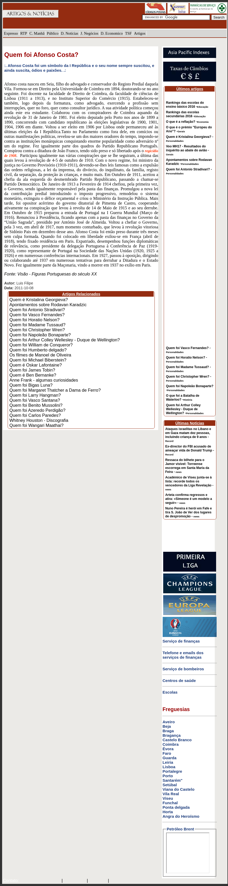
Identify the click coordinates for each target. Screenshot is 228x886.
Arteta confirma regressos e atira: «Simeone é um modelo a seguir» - (188, 499)
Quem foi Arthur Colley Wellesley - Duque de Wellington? (64, 339)
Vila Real (170, 794)
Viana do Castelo (178, 789)
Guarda (169, 758)
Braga (168, 731)
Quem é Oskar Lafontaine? (35, 365)
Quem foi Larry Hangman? (35, 395)
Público (52, 33)
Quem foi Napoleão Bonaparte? (40, 334)
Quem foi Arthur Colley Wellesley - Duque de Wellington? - (184, 409)
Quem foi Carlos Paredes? (35, 415)
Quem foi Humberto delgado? (37, 349)
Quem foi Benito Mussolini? (35, 405)
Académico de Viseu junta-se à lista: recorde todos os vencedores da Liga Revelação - (189, 483)
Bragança (171, 735)
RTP (23, 33)
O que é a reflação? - (187, 122)
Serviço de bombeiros (183, 669)
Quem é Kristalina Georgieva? (38, 299)
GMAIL (117, 881)
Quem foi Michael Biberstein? (37, 360)
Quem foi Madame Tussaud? (37, 324)
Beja (166, 726)
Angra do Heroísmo (180, 816)
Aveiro (168, 722)
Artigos (139, 33)
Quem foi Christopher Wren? (37, 329)
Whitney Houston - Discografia (38, 420)
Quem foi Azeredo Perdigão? (37, 410)
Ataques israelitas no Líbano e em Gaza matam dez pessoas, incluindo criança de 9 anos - (188, 434)
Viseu (167, 798)
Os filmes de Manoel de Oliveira (40, 354)
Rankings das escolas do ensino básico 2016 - (187, 105)
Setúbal (169, 785)
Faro (166, 753)
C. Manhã (36, 33)
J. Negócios (89, 33)
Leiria (167, 762)
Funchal (170, 803)
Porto (167, 776)
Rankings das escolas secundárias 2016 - (186, 114)
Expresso (11, 33)
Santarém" (172, 780)
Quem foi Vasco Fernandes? (37, 314)
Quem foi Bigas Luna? (30, 385)
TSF (128, 33)
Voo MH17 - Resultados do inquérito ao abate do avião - (187, 150)
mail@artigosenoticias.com (39, 881)
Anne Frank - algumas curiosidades (43, 380)
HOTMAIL (99, 881)
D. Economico (112, 33)
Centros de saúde (179, 680)
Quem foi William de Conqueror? (40, 344)
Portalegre (172, 771)
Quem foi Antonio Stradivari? (37, 309)
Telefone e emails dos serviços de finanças (182, 654)
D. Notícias (69, 33)
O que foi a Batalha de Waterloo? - (182, 397)
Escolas (169, 692)
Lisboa (168, 767)
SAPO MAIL (74, 881)
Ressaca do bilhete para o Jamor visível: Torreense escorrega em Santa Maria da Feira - (187, 466)
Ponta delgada (176, 807)
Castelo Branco (176, 740)
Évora (168, 749)
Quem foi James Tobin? (32, 370)
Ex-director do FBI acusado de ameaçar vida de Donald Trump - (189, 450)
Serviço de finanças (181, 641)
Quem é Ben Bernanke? (32, 375)
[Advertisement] (189, 264)
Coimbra (170, 744)
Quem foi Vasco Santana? (34, 400)
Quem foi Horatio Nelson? (34, 319)
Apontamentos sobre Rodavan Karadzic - (189, 162)
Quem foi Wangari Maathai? (36, 425)
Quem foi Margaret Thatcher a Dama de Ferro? (55, 390)
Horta (167, 812)
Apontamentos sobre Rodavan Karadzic (47, 304)
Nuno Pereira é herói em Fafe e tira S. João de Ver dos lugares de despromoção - (188, 512)
